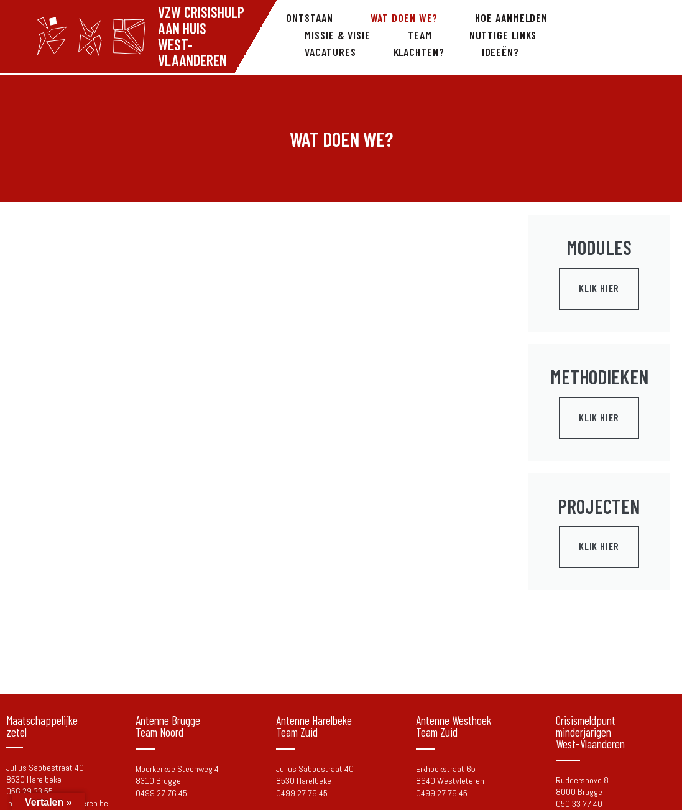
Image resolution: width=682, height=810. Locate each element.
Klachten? (419, 51)
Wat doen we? (404, 17)
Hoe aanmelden (511, 17)
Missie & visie (338, 35)
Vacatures (330, 51)
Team (420, 35)
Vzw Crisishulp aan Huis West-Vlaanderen (201, 36)
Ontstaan (309, 17)
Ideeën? (500, 51)
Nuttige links (503, 35)
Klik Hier (599, 288)
